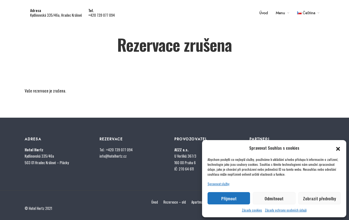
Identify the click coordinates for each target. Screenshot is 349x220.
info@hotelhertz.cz (113, 156)
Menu (280, 13)
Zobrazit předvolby (319, 198)
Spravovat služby (218, 183)
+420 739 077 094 (101, 15)
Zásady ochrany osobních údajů (286, 210)
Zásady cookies (252, 210)
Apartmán (198, 202)
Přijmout (229, 198)
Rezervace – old (174, 202)
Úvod (263, 13)
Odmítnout (274, 198)
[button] (338, 147)
